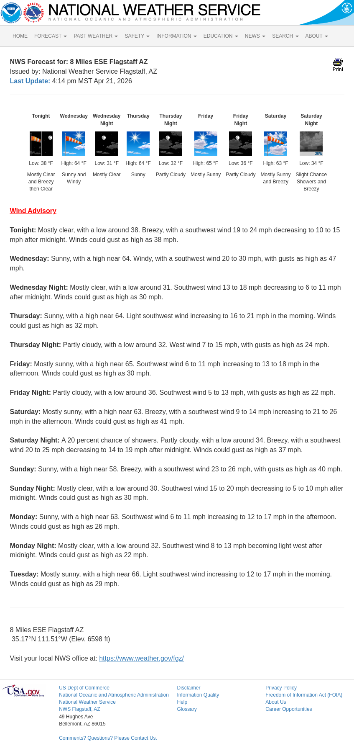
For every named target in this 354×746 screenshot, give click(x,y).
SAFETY (137, 36)
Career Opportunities (288, 709)
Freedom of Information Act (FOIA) (303, 695)
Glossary (186, 709)
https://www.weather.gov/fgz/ (141, 658)
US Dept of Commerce (84, 688)
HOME (20, 36)
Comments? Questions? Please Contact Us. (108, 738)
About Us (275, 702)
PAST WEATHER (96, 36)
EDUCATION (221, 36)
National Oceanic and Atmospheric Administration (114, 695)
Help (182, 702)
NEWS (255, 36)
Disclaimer (188, 688)
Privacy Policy (281, 688)
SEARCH (285, 36)
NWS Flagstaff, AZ (79, 709)
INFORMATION (176, 36)
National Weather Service (87, 702)
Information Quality (198, 695)
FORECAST (50, 36)
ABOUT (317, 36)
